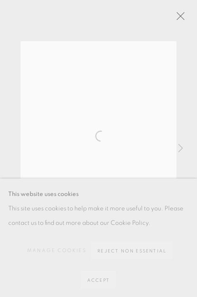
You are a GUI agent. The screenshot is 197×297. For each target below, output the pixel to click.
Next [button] (180, 148)
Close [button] (178, 18)
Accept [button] (98, 280)
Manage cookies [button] (57, 250)
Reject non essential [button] (132, 251)
